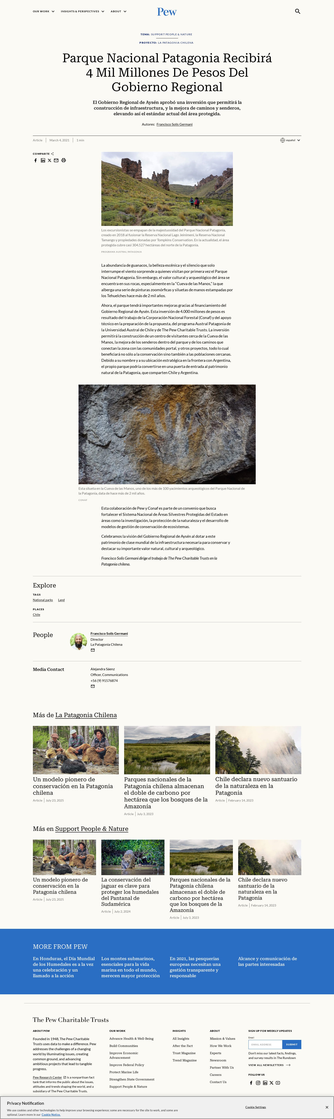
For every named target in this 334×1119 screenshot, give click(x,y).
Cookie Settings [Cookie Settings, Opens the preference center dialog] (255, 1110)
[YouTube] (277, 1082)
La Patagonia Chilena (86, 715)
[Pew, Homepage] (167, 11)
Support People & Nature (91, 829)
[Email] (265, 1044)
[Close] (327, 1110)
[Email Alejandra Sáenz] (93, 686)
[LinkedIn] (265, 1082)
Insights (179, 1030)
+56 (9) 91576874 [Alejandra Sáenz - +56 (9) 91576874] (104, 680)
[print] (63, 160)
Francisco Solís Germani (109, 633)
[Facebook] (251, 1082)
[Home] (71, 1019)
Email (251, 1037)
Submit (292, 1044)
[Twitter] (271, 1083)
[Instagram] (258, 1082)
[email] (93, 650)
